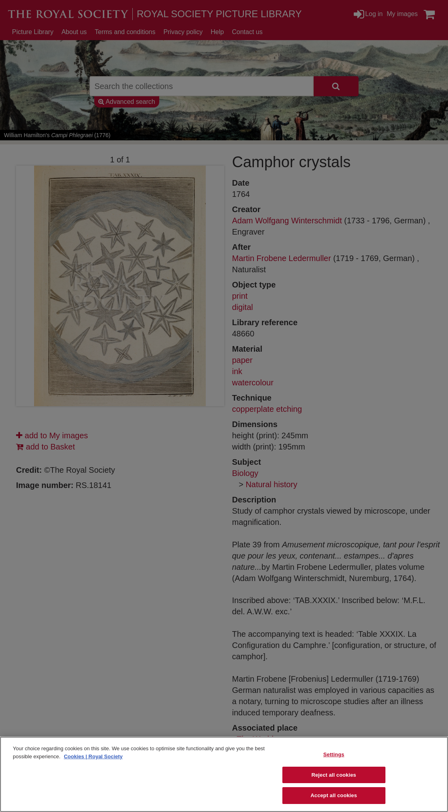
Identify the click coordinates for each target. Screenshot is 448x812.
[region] (224, 774)
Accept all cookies (333, 795)
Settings (333, 754)
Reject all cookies (333, 775)
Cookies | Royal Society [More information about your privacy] (93, 756)
